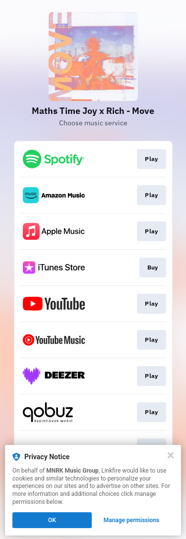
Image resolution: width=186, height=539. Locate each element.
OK (52, 520)
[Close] (171, 455)
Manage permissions (132, 520)
